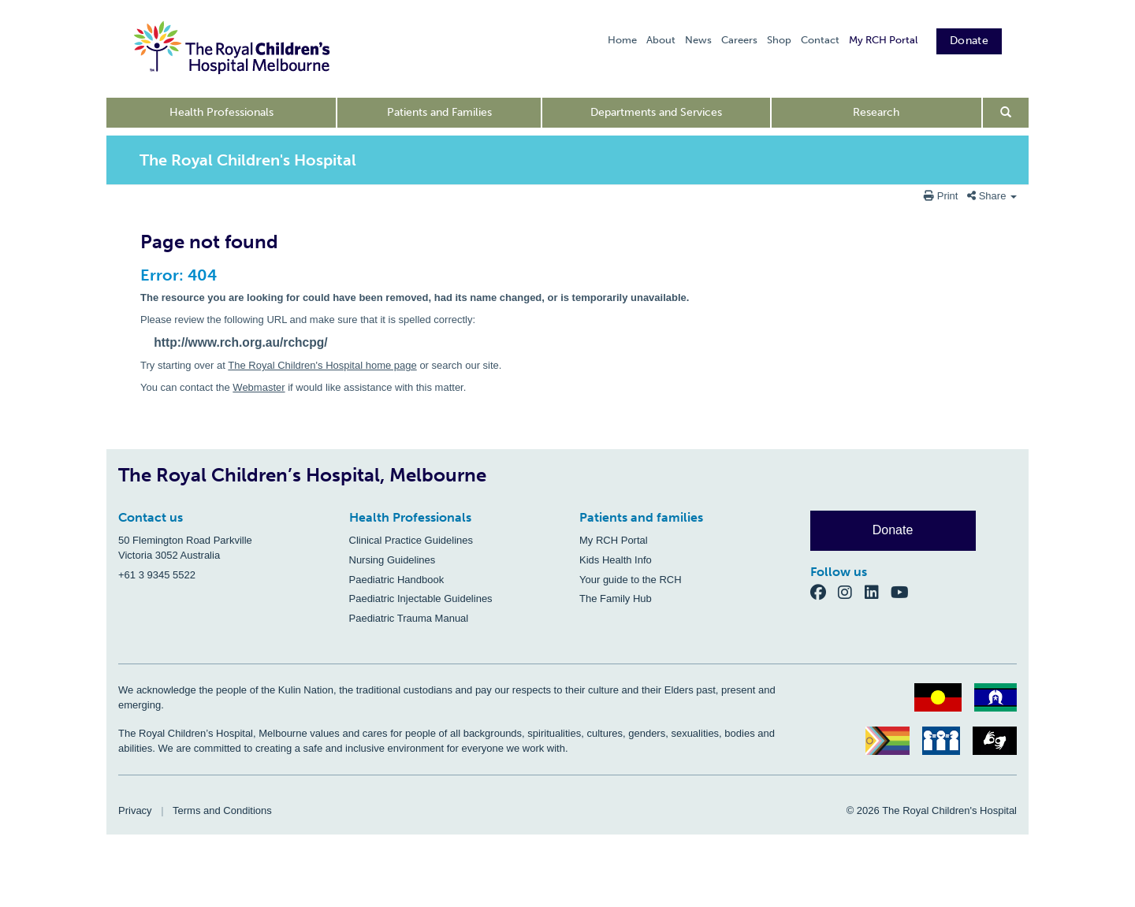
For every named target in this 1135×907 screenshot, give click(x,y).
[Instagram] (851, 592)
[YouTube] (904, 592)
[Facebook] (824, 592)
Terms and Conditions (222, 810)
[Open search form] (1006, 113)
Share (992, 196)
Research (876, 112)
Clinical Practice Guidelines (411, 540)
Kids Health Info (615, 560)
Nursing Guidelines (392, 560)
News (698, 40)
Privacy (135, 810)
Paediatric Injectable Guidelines (421, 598)
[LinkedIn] (878, 592)
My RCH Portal (883, 40)
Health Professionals (221, 112)
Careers (739, 40)
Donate (969, 40)
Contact (820, 40)
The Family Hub (615, 598)
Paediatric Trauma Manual (409, 618)
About (660, 40)
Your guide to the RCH (630, 579)
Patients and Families (439, 112)
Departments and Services (656, 112)
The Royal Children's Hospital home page (322, 365)
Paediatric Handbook (397, 579)
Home (622, 40)
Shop (779, 40)
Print (942, 196)
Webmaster (259, 387)
